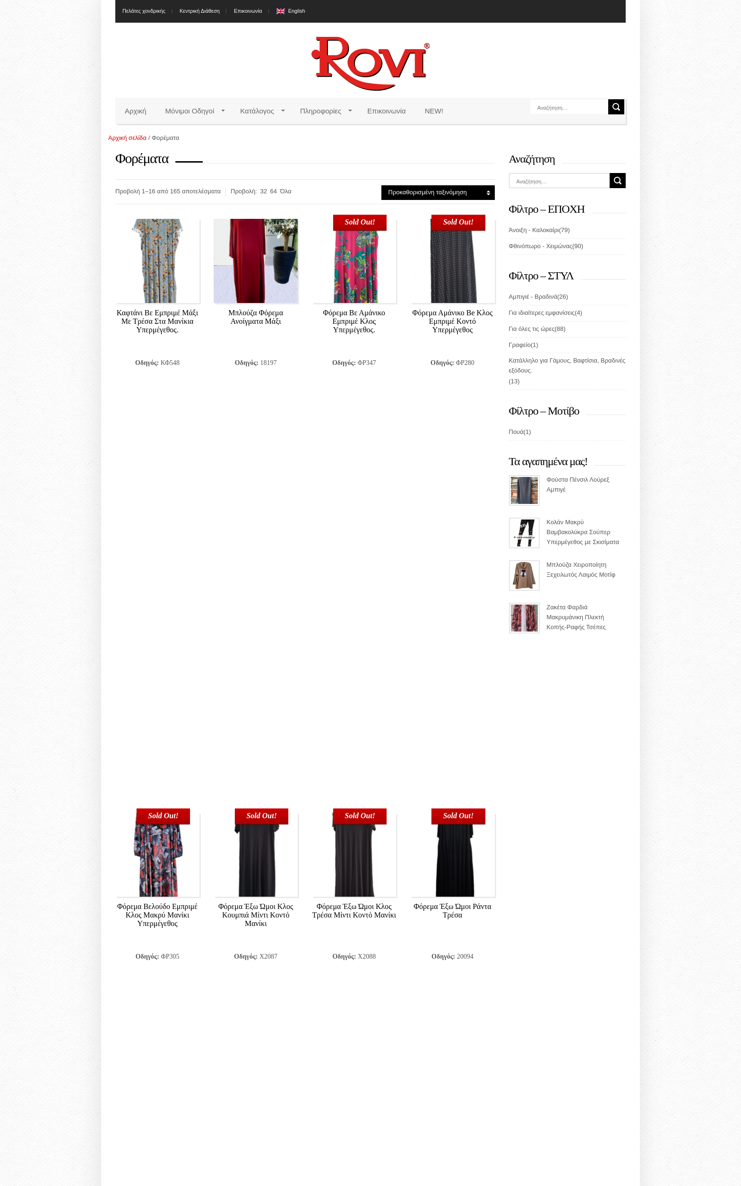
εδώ (157, 1063)
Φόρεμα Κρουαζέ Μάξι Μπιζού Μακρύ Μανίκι (354, 662)
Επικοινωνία (248, 11)
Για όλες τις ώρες (532, 328)
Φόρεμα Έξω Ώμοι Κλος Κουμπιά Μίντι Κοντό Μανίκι (255, 493)
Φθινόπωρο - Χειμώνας (540, 246)
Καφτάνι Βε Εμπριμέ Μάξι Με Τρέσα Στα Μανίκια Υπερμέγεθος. (157, 321)
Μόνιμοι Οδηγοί (190, 111)
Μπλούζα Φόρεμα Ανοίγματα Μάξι (255, 317)
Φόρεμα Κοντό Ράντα (256, 658)
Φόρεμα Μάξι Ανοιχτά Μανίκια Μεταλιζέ (452, 662)
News (517, 1040)
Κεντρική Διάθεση (200, 11)
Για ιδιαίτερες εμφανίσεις (542, 312)
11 (248, 923)
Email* (256, 1052)
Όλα (286, 191)
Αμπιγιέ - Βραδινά (533, 296)
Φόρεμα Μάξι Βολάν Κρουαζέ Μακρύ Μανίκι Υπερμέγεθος (255, 838)
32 (263, 191)
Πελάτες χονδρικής (143, 11)
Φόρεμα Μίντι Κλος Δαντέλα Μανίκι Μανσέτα (453, 834)
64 (273, 191)
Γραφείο (520, 344)
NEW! (434, 111)
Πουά (516, 431)
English (296, 11)
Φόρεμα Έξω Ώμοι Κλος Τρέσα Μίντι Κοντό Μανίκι (354, 489)
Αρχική (135, 111)
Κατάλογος (257, 111)
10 (227, 923)
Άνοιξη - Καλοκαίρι (534, 230)
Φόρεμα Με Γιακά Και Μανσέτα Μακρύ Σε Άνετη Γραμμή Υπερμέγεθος (354, 838)
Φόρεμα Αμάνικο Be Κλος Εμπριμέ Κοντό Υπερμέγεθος (453, 321)
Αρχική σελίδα (127, 137)
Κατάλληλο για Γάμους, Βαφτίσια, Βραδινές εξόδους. (567, 365)
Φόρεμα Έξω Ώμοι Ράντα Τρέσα (452, 489)
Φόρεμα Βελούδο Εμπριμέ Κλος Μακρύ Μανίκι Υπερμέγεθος (157, 493)
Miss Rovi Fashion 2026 (370, 1179)
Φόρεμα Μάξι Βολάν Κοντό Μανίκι (157, 834)
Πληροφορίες (320, 111)
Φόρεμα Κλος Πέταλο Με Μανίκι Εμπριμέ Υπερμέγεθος (157, 666)
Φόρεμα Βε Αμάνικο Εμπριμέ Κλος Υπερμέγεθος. (354, 321)
